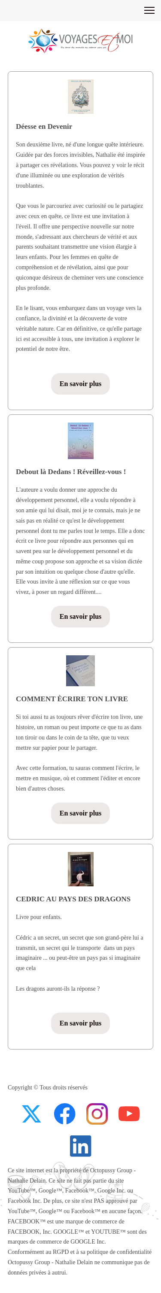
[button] (149, 10)
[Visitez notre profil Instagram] (97, 1114)
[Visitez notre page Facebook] (65, 1114)
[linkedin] (80, 1146)
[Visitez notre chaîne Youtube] (129, 1114)
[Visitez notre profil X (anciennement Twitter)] (32, 1114)
